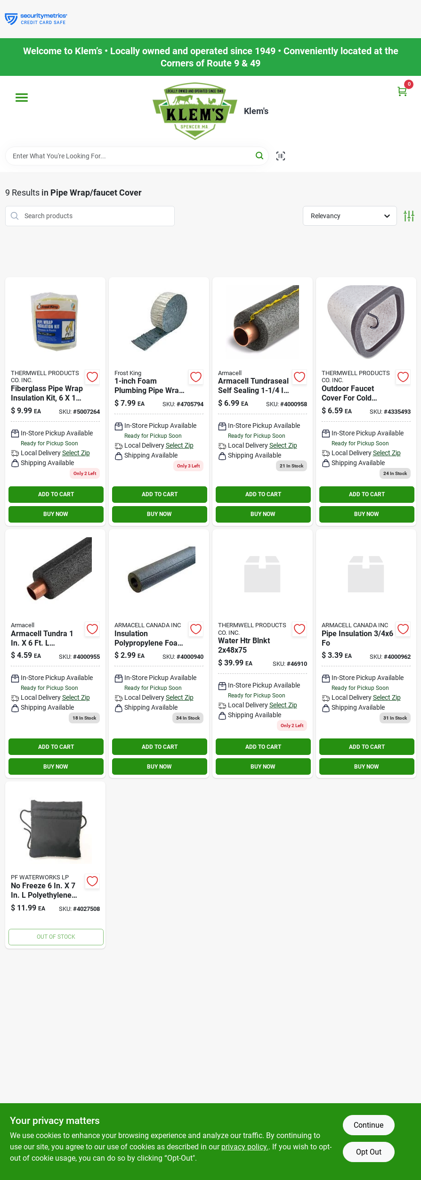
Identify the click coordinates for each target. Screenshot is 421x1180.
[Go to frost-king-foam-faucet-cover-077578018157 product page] (366, 401)
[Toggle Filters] (409, 216)
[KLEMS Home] (195, 111)
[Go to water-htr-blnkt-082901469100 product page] (262, 653)
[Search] (260, 155)
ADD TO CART (56, 494)
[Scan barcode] (281, 156)
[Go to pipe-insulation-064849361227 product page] (366, 653)
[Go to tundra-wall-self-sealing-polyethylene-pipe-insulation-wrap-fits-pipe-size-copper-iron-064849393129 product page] (262, 401)
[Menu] (22, 97)
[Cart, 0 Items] (402, 91)
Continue (368, 1125)
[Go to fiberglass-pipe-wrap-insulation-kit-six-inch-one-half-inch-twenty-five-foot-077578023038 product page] (55, 401)
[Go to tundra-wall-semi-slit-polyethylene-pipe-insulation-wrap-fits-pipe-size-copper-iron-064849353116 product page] (55, 653)
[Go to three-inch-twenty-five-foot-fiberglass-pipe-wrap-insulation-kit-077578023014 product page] (159, 401)
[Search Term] (137, 156)
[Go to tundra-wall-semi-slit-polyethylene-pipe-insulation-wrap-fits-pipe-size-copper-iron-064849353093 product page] (159, 653)
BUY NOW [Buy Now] (55, 514)
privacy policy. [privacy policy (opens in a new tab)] (244, 1146)
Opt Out (368, 1151)
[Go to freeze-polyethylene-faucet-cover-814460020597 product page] (55, 865)
